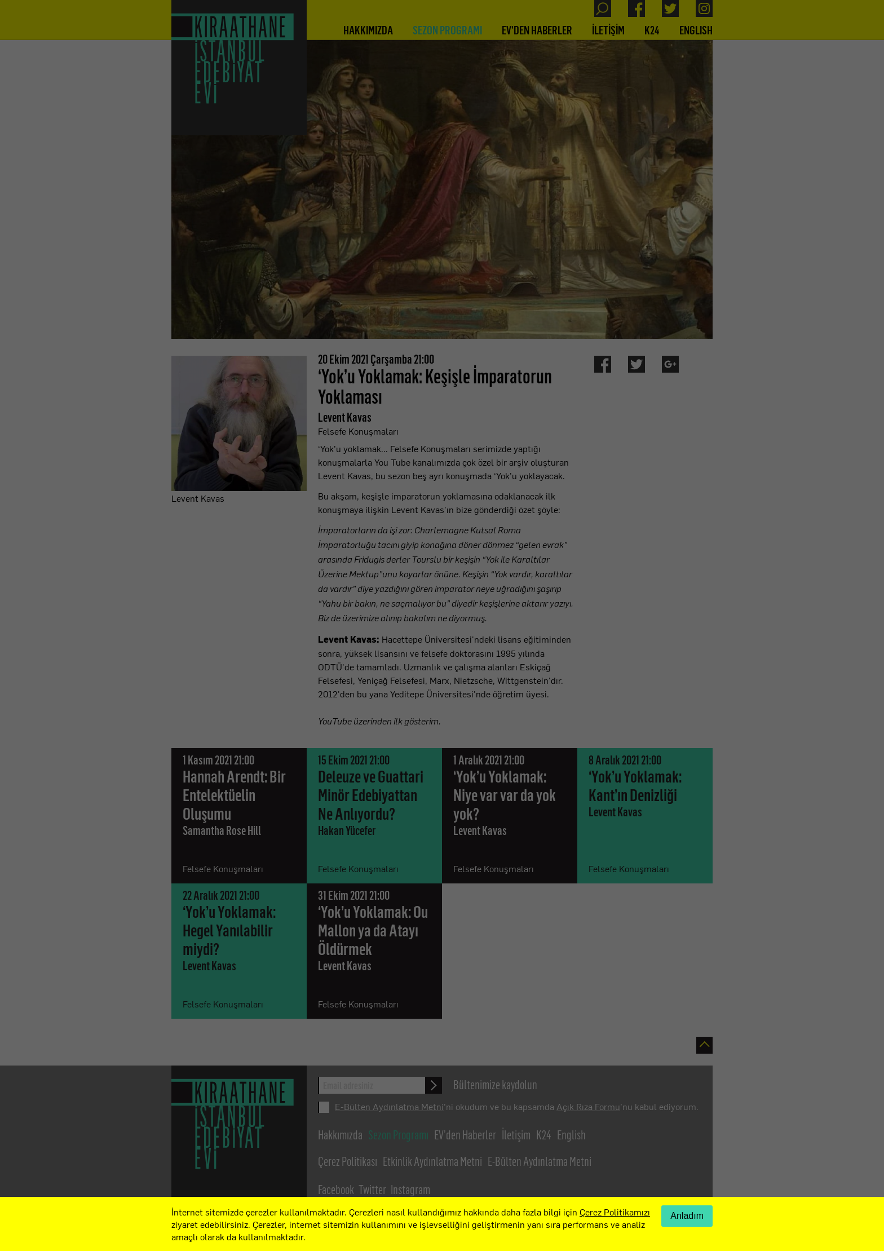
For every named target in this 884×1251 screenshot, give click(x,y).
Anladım (687, 1216)
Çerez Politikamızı (615, 1211)
